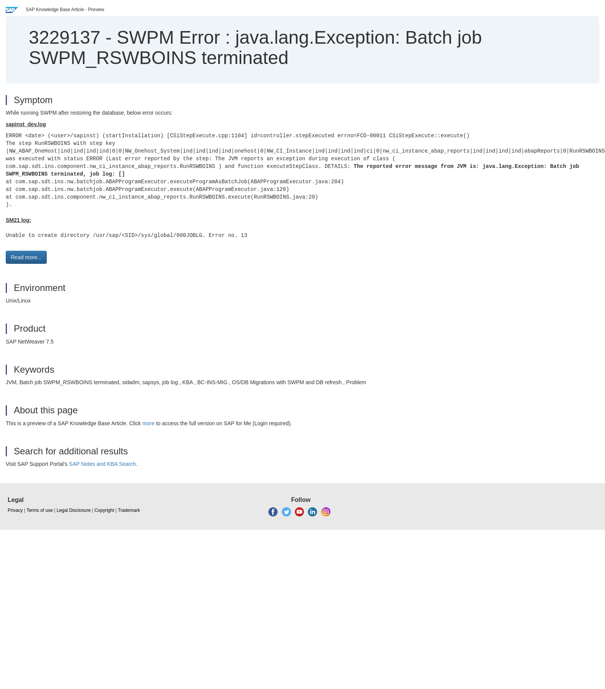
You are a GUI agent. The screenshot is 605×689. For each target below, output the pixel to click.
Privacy (15, 510)
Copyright (104, 510)
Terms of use (39, 510)
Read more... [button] (26, 257)
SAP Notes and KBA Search (102, 464)
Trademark (129, 510)
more (148, 423)
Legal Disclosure (74, 510)
